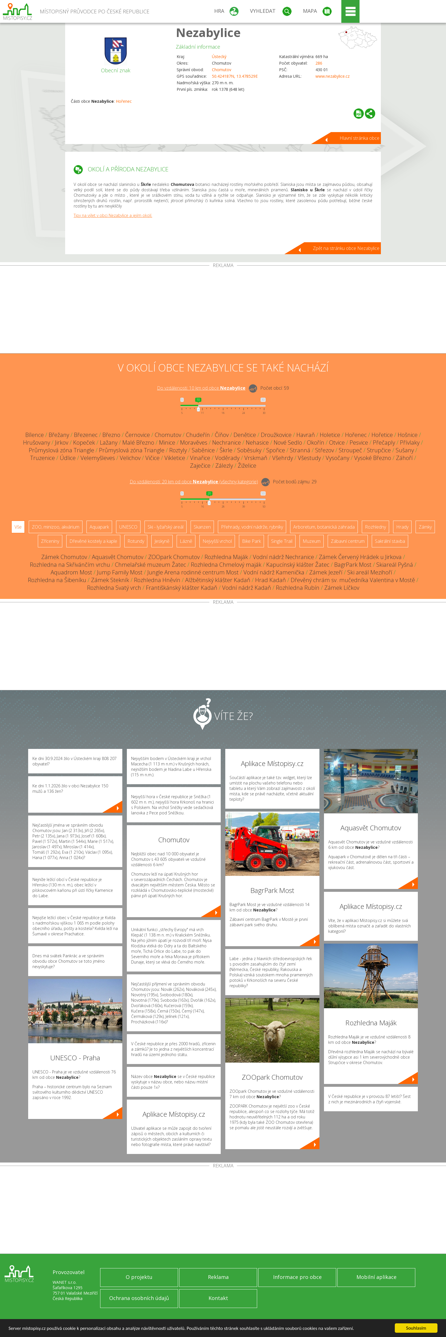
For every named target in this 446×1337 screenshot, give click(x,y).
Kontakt (218, 1298)
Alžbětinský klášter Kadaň (217, 580)
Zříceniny (50, 541)
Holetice (330, 435)
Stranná (300, 450)
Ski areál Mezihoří (369, 572)
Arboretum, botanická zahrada (324, 527)
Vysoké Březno (372, 458)
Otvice (337, 442)
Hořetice (382, 435)
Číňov (222, 435)
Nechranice (226, 442)
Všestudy (309, 458)
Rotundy (135, 541)
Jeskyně (162, 541)
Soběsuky (249, 450)
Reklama (218, 1277)
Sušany (405, 450)
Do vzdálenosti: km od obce (201, 388)
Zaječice (200, 465)
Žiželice (247, 465)
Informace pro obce (297, 1277)
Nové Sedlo (288, 442)
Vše (18, 527)
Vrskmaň (255, 458)
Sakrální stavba (390, 541)
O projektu (139, 1277)
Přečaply (384, 442)
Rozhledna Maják (226, 557)
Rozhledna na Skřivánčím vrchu (70, 564)
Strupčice (379, 450)
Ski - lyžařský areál (165, 527)
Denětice (245, 435)
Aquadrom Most (71, 572)
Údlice (68, 458)
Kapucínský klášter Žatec (297, 564)
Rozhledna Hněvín (157, 580)
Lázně (186, 541)
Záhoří (404, 458)
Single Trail (281, 541)
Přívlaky (410, 442)
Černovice (137, 435)
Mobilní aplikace (376, 1277)
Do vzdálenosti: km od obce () (194, 481)
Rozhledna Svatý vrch (114, 588)
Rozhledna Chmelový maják (226, 564)
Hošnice (408, 435)
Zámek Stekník (110, 580)
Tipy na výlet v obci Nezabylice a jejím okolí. (113, 215)
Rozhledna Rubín (297, 588)
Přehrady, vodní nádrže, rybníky (252, 527)
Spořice (275, 450)
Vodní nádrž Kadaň (246, 588)
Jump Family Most (120, 572)
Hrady (402, 527)
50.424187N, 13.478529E (235, 76)
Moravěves (193, 442)
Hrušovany (36, 442)
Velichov (130, 458)
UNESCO (128, 527)
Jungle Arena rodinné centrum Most (193, 572)
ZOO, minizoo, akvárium (55, 527)
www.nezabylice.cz (332, 76)
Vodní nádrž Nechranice (283, 557)
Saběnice (203, 450)
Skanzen (202, 527)
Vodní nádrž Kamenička (273, 572)
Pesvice (359, 442)
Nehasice (257, 442)
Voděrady (227, 458)
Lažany (108, 442)
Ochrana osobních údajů (139, 1298)
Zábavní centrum (348, 541)
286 (318, 63)
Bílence (34, 435)
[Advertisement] (223, 310)
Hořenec (124, 101)
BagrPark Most (352, 564)
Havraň (305, 435)
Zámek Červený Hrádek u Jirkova (360, 557)
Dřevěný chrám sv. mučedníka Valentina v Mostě (353, 580)
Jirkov (61, 442)
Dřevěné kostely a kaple (93, 541)
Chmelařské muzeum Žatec (150, 564)
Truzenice (42, 458)
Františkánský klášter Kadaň (181, 588)
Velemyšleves (97, 458)
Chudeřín (198, 435)
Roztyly (178, 450)
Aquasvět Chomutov (117, 557)
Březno (111, 435)
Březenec (86, 435)
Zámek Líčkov (341, 588)
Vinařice (200, 458)
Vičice (152, 458)
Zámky (425, 527)
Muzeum (312, 541)
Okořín (315, 442)
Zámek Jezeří (325, 572)
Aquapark (99, 527)
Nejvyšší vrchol (217, 541)
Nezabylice (208, 32)
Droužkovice (276, 435)
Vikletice (174, 458)
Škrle (226, 450)
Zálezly (224, 465)
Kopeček (84, 442)
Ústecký (219, 56)
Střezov (324, 450)
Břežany (59, 435)
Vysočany (337, 458)
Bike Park (251, 541)
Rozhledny (375, 527)
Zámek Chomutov (64, 557)
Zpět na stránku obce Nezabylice (346, 248)
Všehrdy (282, 458)
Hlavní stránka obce (359, 138)
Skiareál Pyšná (394, 564)
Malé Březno (138, 442)
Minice (167, 442)
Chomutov (221, 69)
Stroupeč (350, 450)
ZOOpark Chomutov (174, 557)
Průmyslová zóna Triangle (61, 450)
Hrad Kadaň (270, 580)
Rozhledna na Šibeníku (57, 580)
